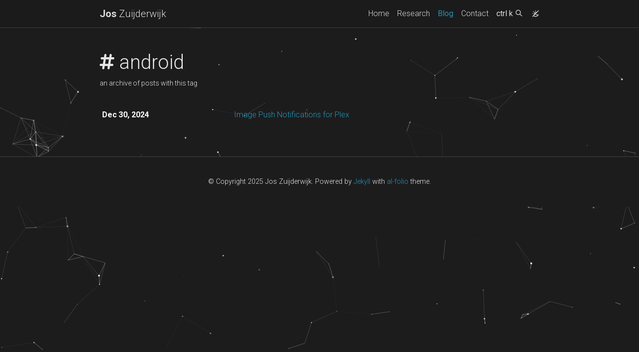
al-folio (397, 181)
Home (378, 13)
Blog (445, 13)
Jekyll (362, 181)
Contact (475, 13)
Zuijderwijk (133, 14)
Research (413, 13)
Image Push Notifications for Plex (291, 114)
